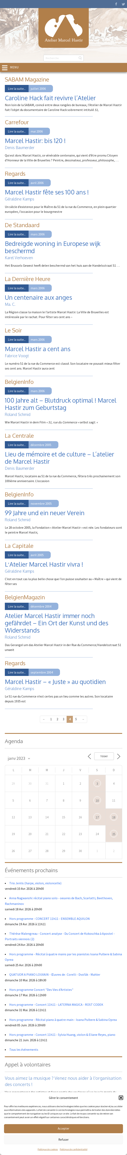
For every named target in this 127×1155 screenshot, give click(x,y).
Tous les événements (23, 1049)
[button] (121, 1098)
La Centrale (19, 435)
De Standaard (22, 225)
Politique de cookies (48, 1149)
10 (97, 801)
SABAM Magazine (27, 79)
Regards (15, 173)
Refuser (63, 1139)
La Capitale (19, 545)
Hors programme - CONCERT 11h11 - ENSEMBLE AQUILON (49, 919)
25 (113, 834)
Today (104, 756)
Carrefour (17, 122)
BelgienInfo (19, 381)
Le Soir (13, 330)
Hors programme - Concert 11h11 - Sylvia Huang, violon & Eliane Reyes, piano (62, 1035)
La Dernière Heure (27, 278)
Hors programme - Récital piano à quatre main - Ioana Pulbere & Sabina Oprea (63, 1020)
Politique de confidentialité (73, 1149)
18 (113, 817)
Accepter (63, 1128)
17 (97, 817)
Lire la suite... (17, 89)
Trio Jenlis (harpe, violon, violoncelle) (35, 883)
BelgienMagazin (25, 597)
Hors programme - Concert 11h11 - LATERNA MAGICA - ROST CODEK (56, 1005)
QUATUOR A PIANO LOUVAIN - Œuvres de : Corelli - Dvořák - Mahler (55, 974)
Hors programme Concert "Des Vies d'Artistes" (41, 990)
